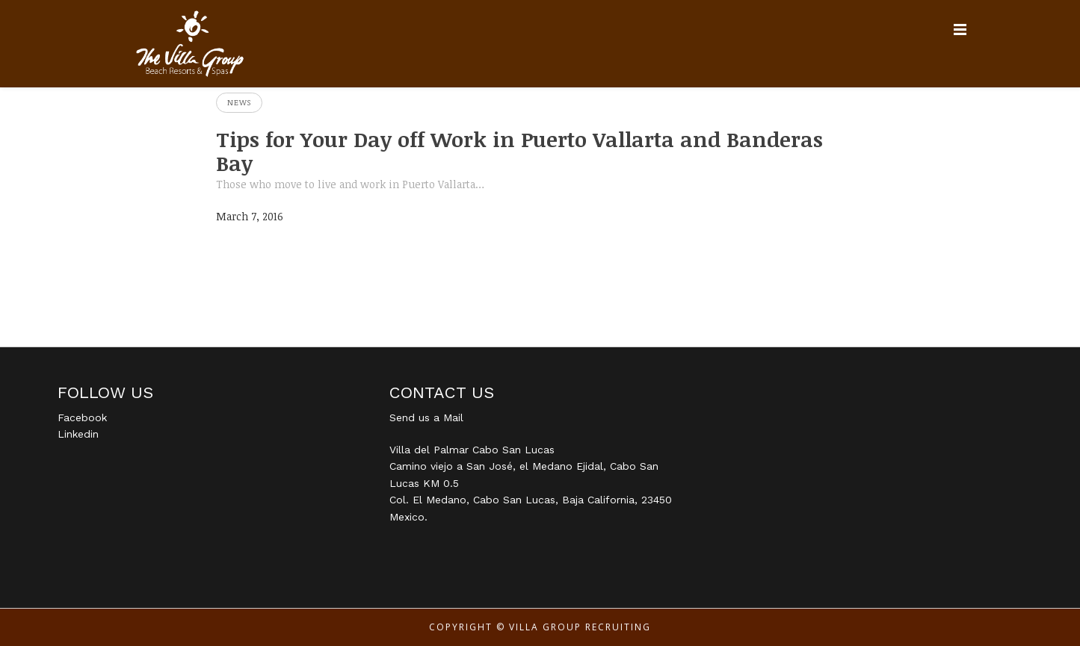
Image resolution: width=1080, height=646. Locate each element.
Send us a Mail (426, 417)
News (239, 102)
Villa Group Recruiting (580, 627)
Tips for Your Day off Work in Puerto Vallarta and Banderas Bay (519, 151)
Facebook (82, 417)
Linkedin (78, 434)
